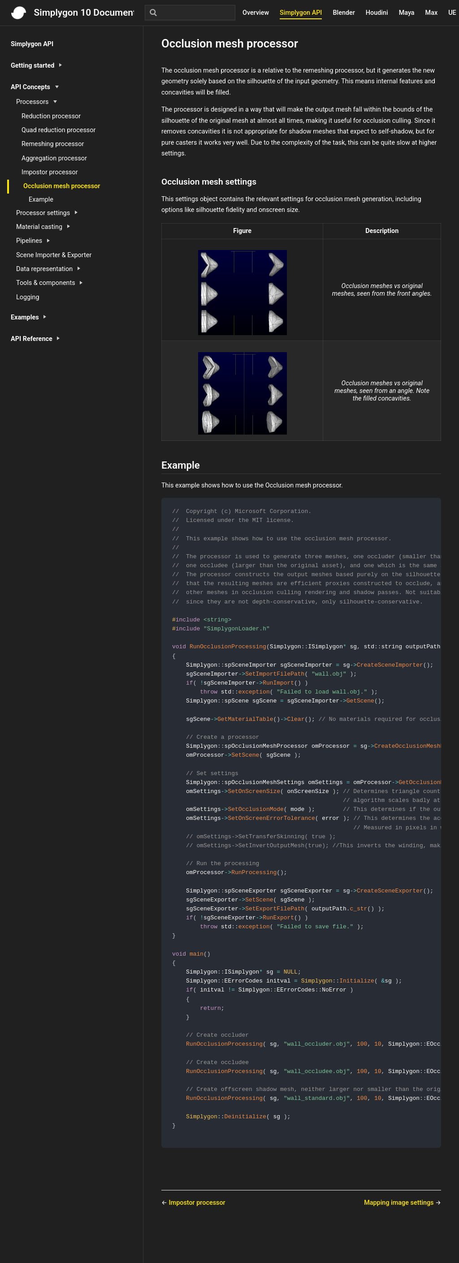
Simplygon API (301, 13)
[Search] (190, 12)
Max (431, 13)
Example (41, 199)
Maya (407, 13)
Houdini (377, 13)
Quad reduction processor (58, 130)
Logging (27, 297)
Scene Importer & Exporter (53, 255)
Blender (344, 13)
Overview (255, 13)
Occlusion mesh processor (61, 186)
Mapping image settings (399, 1233)
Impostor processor (50, 172)
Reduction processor (51, 116)
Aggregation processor (54, 158)
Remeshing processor (53, 144)
